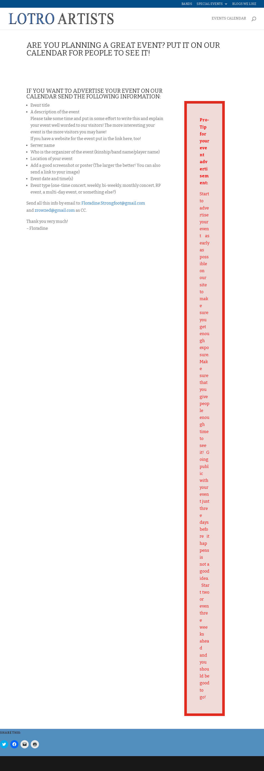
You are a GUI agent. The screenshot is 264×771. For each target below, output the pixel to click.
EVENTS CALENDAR (229, 19)
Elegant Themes (61, 763)
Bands (186, 4)
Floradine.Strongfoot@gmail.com (113, 203)
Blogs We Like (244, 4)
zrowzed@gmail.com (55, 210)
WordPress (107, 763)
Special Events (210, 4)
